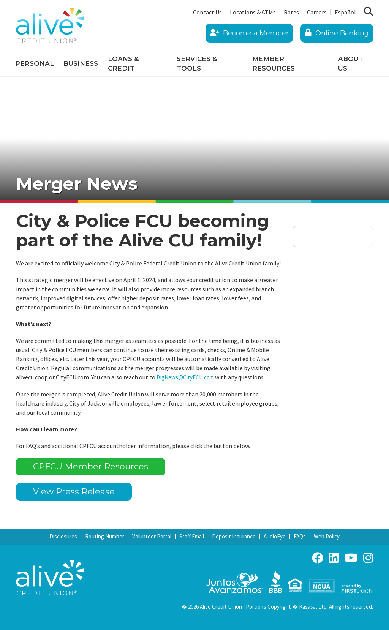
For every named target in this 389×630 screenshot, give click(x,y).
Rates (291, 12)
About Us (350, 64)
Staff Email (191, 536)
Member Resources (273, 64)
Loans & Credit (123, 64)
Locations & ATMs (253, 12)
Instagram (368, 557)
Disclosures (63, 536)
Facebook (317, 557)
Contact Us (207, 12)
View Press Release (74, 491)
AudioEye (275, 536)
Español (345, 12)
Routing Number (104, 536)
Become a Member (249, 33)
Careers (317, 12)
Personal (34, 63)
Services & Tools (197, 64)
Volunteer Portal (151, 536)
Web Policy (327, 536)
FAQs (300, 536)
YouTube (351, 557)
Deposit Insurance (234, 536)
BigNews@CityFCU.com (187, 377)
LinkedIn (334, 557)
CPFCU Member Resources (90, 466)
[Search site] (368, 12)
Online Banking (337, 33)
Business (80, 63)
